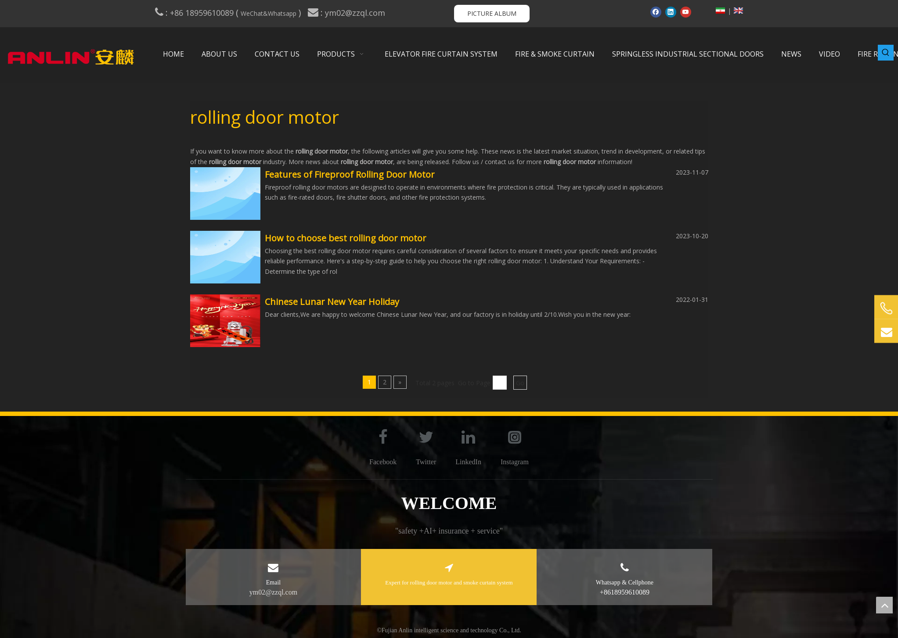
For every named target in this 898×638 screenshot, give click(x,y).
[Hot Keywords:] (886, 53)
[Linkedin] (670, 12)
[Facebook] (655, 12)
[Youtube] (685, 12)
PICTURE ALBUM (491, 13)
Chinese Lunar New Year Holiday (332, 302)
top (884, 605)
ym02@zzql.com (356, 12)
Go (520, 383)
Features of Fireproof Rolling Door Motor (350, 174)
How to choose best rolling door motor (345, 238)
